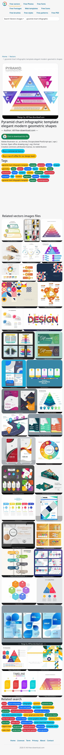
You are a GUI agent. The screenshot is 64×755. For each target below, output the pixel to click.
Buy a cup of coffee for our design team (19, 156)
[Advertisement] (32, 39)
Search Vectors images (13, 19)
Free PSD (55, 13)
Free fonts (41, 4)
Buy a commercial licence (13, 151)
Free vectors (15, 4)
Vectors (12, 56)
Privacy (35, 740)
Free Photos (28, 4)
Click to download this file (15, 137)
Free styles (28, 13)
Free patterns (42, 13)
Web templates (31, 8)
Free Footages (16, 8)
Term (28, 740)
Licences (20, 740)
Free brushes (15, 13)
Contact (50, 740)
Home (4, 56)
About (42, 740)
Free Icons (45, 8)
